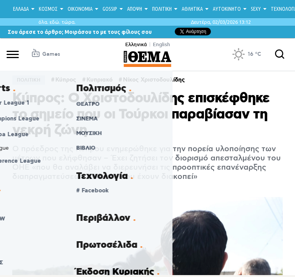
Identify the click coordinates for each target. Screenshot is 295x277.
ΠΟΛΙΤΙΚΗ (162, 9)
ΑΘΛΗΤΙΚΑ (192, 9)
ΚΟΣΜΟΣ (48, 9)
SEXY (256, 9)
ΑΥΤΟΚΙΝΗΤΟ (227, 9)
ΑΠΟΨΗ (134, 9)
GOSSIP (110, 9)
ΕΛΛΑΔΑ (21, 9)
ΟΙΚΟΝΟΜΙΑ (80, 9)
